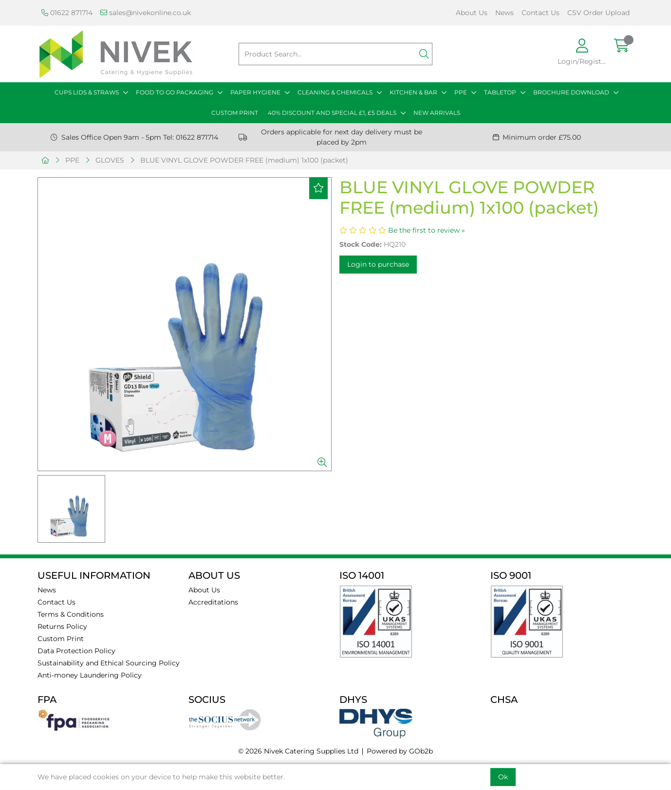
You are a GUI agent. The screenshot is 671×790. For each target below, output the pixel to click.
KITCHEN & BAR (413, 92)
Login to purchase (378, 264)
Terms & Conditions (70, 614)
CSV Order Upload (598, 12)
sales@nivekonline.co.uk (145, 12)
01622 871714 (67, 12)
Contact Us (540, 12)
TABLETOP (500, 92)
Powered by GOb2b (400, 751)
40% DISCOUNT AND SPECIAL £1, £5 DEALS (332, 112)
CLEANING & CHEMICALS (335, 92)
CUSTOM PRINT (234, 112)
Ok (503, 776)
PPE (460, 92)
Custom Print (60, 638)
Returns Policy (62, 626)
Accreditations (213, 602)
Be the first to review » (426, 230)
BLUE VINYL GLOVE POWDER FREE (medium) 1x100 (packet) (244, 160)
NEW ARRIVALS (436, 112)
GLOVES (109, 160)
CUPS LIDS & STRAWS (87, 92)
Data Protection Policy (76, 650)
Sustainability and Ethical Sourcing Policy (108, 663)
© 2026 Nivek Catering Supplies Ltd (298, 751)
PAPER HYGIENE (255, 92)
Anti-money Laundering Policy (89, 675)
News (504, 12)
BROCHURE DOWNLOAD (571, 92)
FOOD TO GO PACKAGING (174, 92)
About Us (471, 12)
